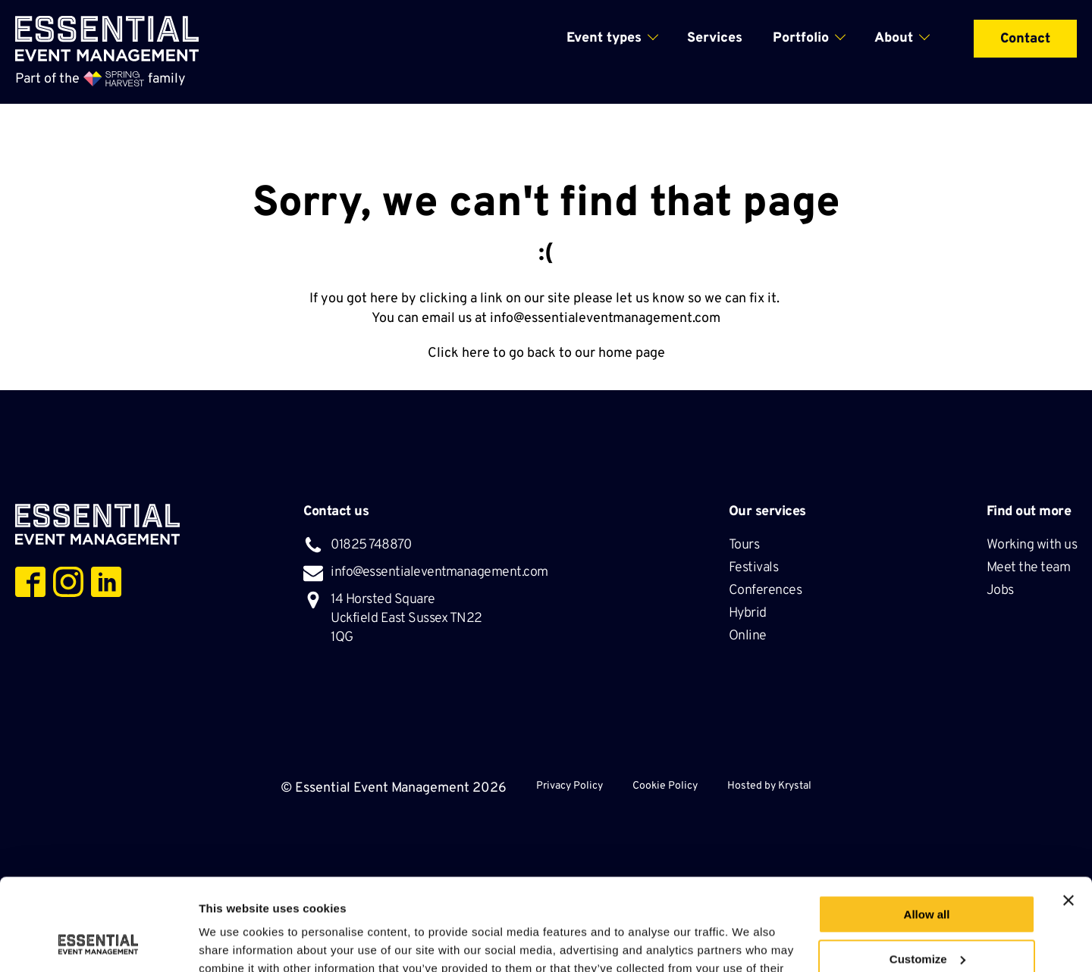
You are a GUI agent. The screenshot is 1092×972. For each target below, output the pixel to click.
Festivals (755, 568)
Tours (745, 545)
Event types (604, 38)
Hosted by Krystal (769, 786)
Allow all (927, 828)
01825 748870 (371, 545)
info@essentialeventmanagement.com (605, 318)
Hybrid (749, 613)
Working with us (1032, 545)
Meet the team (1030, 568)
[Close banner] (1068, 814)
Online (748, 636)
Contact (1025, 39)
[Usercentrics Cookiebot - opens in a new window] (98, 942)
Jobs (1000, 590)
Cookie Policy (665, 786)
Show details (234, 942)
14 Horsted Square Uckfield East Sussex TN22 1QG (406, 618)
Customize (927, 873)
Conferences (767, 590)
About (893, 38)
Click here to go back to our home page (546, 353)
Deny (927, 917)
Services (714, 38)
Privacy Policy (569, 786)
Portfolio (801, 38)
